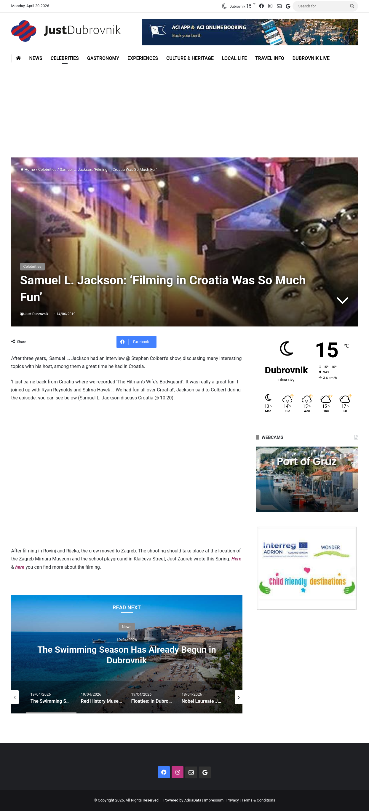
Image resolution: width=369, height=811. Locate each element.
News (35, 58)
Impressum (213, 800)
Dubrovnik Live (311, 58)
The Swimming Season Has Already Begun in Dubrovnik (126, 654)
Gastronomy (103, 58)
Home (27, 169)
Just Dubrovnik (37, 314)
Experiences (142, 58)
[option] (126, 654)
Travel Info (269, 58)
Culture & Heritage (190, 58)
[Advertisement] (184, 107)
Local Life (234, 58)
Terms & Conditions (258, 800)
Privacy (232, 800)
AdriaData (192, 800)
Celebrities (65, 58)
